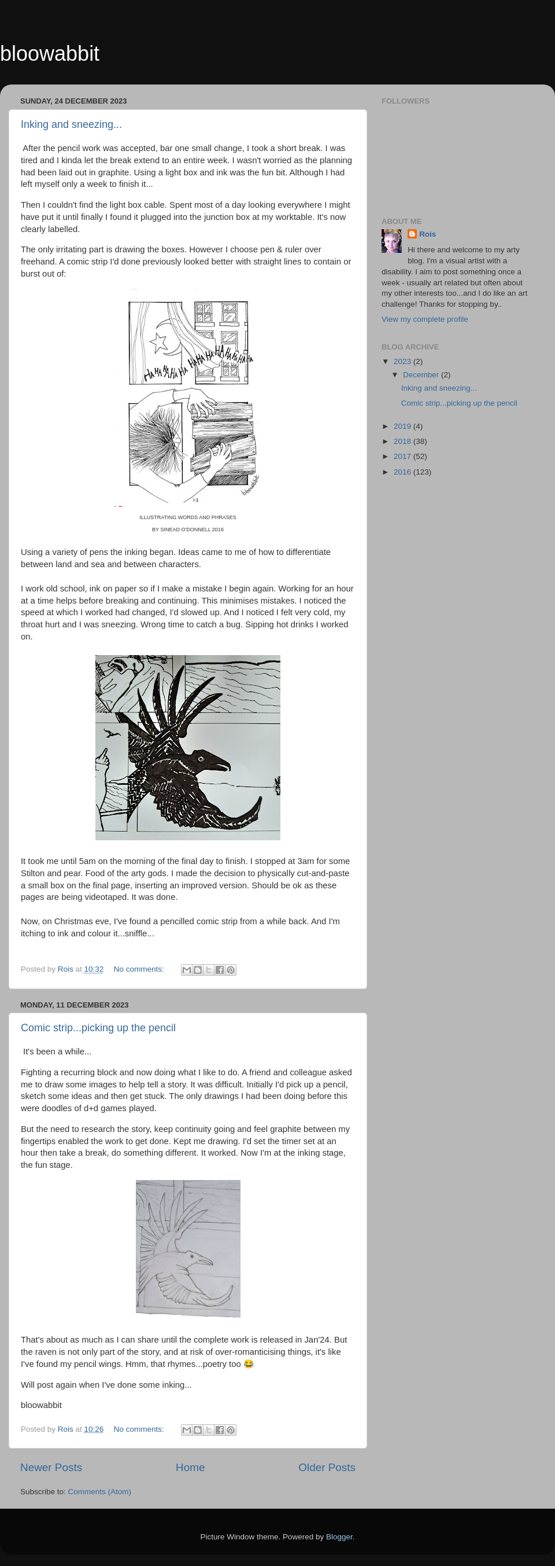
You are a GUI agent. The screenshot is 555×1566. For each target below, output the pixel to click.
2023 (403, 361)
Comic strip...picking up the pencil (98, 1028)
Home (190, 1467)
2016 (403, 472)
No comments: (140, 969)
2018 (403, 441)
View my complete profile (425, 319)
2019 (403, 426)
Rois (427, 234)
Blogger (339, 1536)
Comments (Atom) (100, 1491)
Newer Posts (51, 1467)
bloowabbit (49, 53)
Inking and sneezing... (71, 124)
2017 (403, 456)
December (422, 374)
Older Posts (327, 1467)
